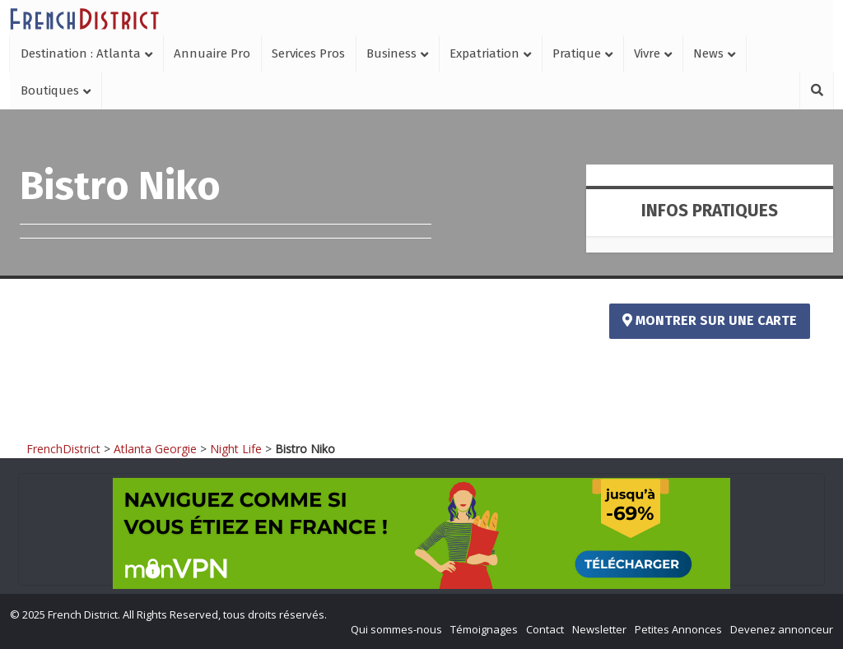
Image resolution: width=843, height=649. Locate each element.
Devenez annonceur (781, 629)
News (708, 53)
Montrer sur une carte (709, 320)
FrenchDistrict (63, 449)
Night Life (236, 449)
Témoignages (484, 629)
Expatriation (484, 53)
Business (391, 53)
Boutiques (50, 90)
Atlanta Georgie (155, 449)
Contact (545, 629)
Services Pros (308, 53)
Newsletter (599, 629)
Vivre (647, 53)
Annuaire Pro (212, 53)
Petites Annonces (678, 629)
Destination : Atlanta (81, 53)
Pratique (576, 53)
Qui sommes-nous (396, 629)
